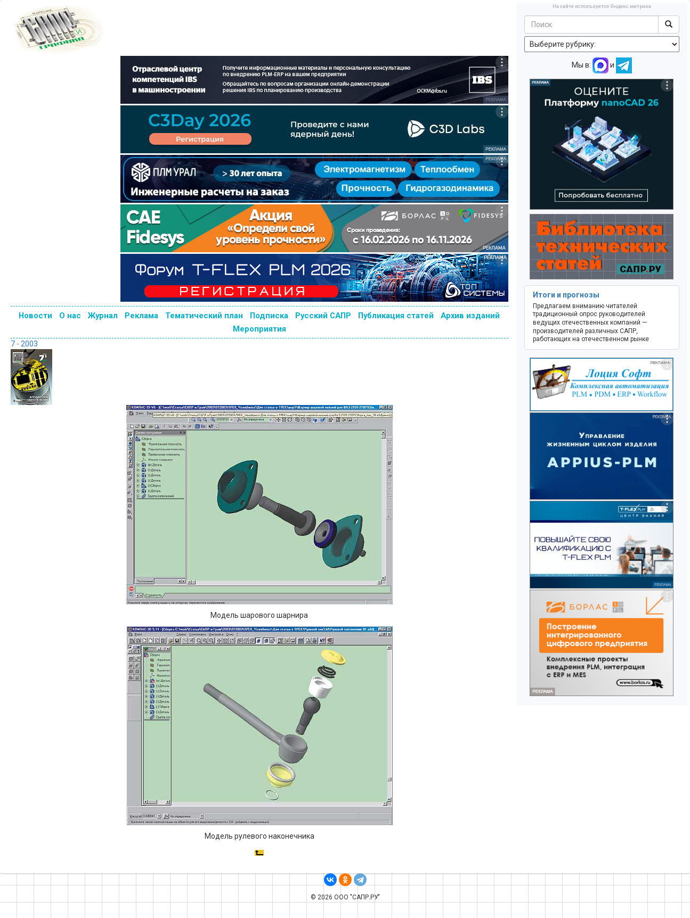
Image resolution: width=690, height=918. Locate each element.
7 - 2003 (24, 344)
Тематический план (204, 315)
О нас (70, 315)
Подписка (269, 315)
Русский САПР (323, 315)
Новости (35, 315)
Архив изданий (470, 315)
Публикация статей (396, 315)
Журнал (103, 315)
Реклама (141, 315)
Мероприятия (259, 329)
